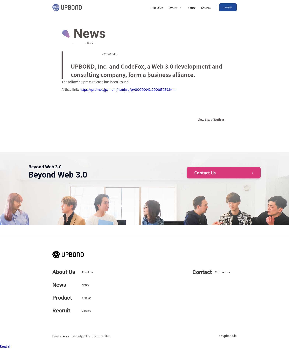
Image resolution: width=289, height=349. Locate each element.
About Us (157, 8)
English (5, 346)
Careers (205, 8)
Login (228, 7)
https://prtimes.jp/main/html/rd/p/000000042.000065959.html (128, 89)
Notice (192, 8)
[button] (175, 7)
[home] (67, 7)
